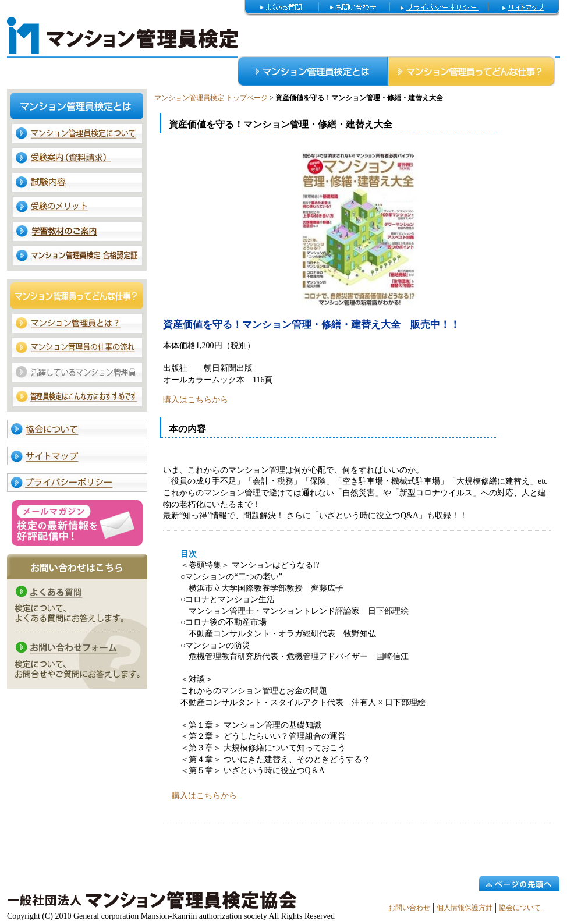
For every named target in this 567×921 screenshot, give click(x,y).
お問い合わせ (409, 908)
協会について (520, 908)
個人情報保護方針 (464, 908)
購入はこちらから (195, 399)
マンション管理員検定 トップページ (211, 98)
